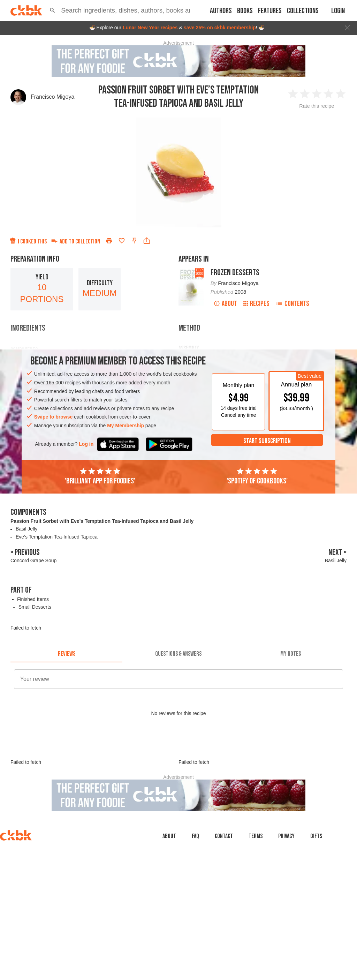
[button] (52, 10)
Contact (224, 836)
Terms (256, 836)
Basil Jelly (26, 529)
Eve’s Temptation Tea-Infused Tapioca (57, 537)
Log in (86, 444)
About (225, 303)
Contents (292, 303)
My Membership (125, 425)
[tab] (66, 654)
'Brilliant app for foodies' (100, 476)
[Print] (109, 240)
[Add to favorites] (121, 240)
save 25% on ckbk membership (220, 27)
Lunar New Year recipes (150, 27)
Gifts (316, 836)
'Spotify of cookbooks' (257, 476)
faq (195, 836)
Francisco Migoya (52, 97)
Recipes (256, 303)
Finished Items (33, 599)
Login (338, 11)
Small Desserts (34, 607)
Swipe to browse (53, 417)
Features (270, 11)
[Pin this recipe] (134, 240)
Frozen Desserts (235, 273)
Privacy (286, 836)
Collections (303, 11)
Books (245, 11)
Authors (221, 11)
